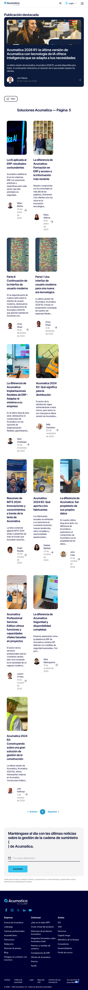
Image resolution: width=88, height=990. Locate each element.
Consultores (63, 944)
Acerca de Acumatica (13, 922)
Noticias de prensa (12, 948)
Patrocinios (9, 940)
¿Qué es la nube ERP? (40, 922)
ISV (59, 922)
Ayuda (33, 966)
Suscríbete (18, 869)
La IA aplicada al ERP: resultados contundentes (16, 163)
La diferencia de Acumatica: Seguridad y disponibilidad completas (43, 622)
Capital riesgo (64, 935)
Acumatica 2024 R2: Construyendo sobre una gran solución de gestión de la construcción (17, 747)
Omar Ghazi (19, 325)
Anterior (32, 811)
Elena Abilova (47, 216)
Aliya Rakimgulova (49, 661)
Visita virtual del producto (42, 927)
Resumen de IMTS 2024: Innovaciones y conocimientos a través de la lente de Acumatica (16, 509)
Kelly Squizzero (50, 426)
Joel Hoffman (21, 790)
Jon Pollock (22, 78)
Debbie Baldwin (47, 547)
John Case (72, 553)
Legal (31, 980)
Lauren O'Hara (20, 675)
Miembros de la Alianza (68, 940)
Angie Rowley (20, 549)
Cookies (7, 980)
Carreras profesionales (14, 931)
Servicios (62, 931)
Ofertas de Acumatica (40, 957)
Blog (6, 952)
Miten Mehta (20, 204)
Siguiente (53, 811)
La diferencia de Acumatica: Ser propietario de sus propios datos (69, 505)
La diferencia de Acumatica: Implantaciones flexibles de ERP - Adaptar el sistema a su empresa (17, 395)
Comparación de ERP (40, 953)
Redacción (8, 944)
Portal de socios (65, 952)
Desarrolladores (65, 948)
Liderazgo (8, 927)
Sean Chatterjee (21, 440)
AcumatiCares (10, 935)
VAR (60, 927)
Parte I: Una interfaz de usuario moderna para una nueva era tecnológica (45, 284)
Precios (34, 961)
